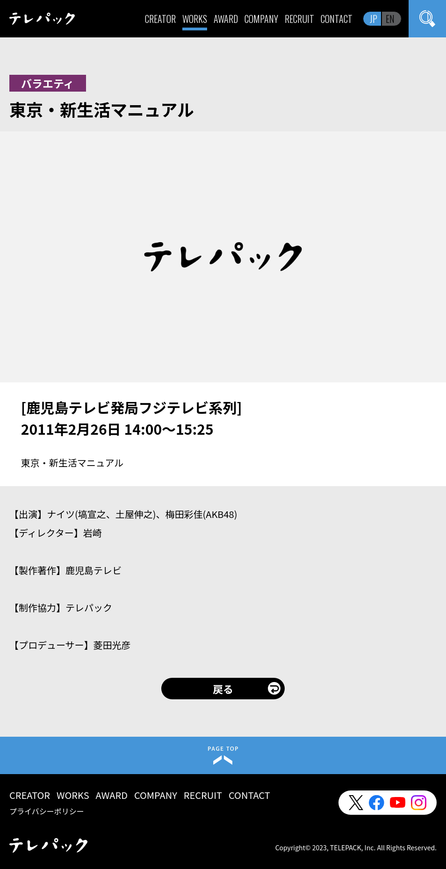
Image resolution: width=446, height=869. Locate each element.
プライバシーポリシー (46, 811)
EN (390, 19)
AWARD (226, 19)
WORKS (194, 19)
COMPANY (261, 19)
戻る (223, 688)
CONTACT (336, 19)
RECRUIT (299, 19)
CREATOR (160, 19)
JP (373, 19)
